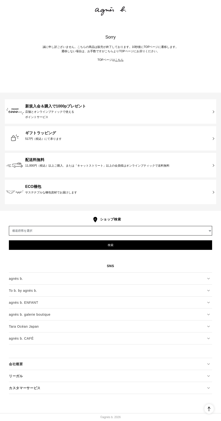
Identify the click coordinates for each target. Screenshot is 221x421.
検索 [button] (110, 245)
